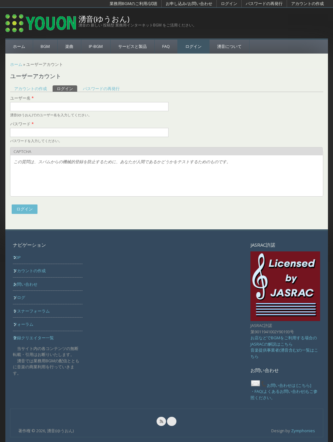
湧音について (229, 46)
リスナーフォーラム (31, 311)
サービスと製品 (132, 46)
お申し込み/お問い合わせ (189, 3)
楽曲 (69, 46)
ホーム (19, 46)
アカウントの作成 (307, 3)
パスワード (22, 124)
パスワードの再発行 (264, 3)
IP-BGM (96, 46)
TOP (17, 257)
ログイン (229, 3)
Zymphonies (303, 430)
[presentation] (61, 181)
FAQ (166, 46)
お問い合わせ (25, 284)
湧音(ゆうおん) (103, 19)
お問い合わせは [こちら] (280, 385)
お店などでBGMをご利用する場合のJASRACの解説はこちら (283, 341)
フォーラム (23, 324)
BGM (45, 46)
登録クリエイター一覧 (33, 338)
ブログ (19, 297)
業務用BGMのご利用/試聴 (133, 3)
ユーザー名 (22, 98)
